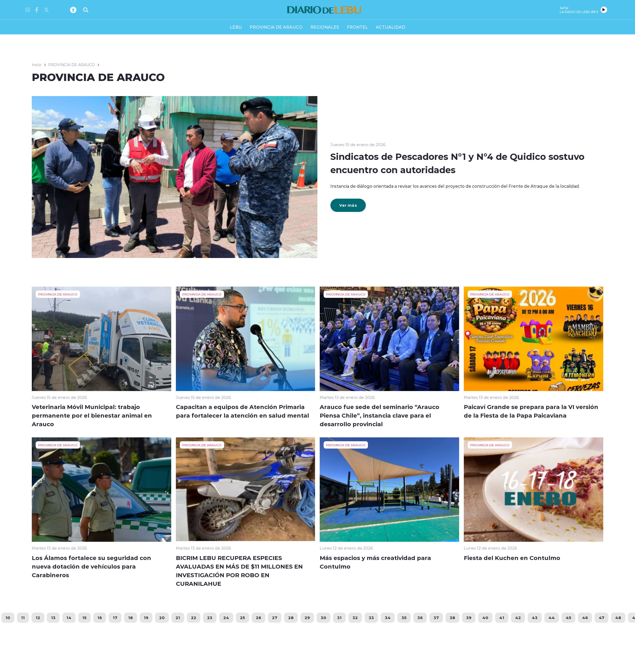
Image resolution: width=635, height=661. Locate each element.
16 (99, 617)
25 (242, 617)
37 (436, 617)
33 (371, 617)
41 (501, 617)
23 (209, 617)
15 (84, 617)
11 (23, 617)
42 (518, 617)
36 (420, 617)
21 (178, 617)
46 (585, 617)
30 (323, 617)
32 (355, 617)
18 (130, 617)
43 (535, 617)
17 (115, 617)
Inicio (36, 65)
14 (68, 617)
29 (307, 617)
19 (146, 617)
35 (404, 617)
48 (618, 617)
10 (7, 617)
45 (568, 617)
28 (291, 617)
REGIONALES (324, 27)
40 (485, 617)
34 (388, 617)
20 (162, 617)
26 (258, 617)
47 (601, 617)
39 (468, 617)
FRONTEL (357, 27)
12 (38, 617)
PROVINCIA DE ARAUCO (276, 27)
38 (452, 617)
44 (551, 617)
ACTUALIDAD (390, 27)
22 (193, 617)
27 (274, 617)
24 (226, 617)
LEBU (236, 27)
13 (53, 617)
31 (339, 617)
